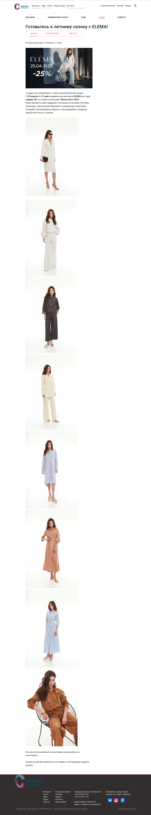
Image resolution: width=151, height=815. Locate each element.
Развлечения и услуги (58, 17)
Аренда (128, 6)
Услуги (49, 6)
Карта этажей (60, 802)
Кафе (43, 6)
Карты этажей (59, 6)
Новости (122, 17)
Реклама (120, 6)
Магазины (36, 6)
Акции (102, 17)
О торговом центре (107, 6)
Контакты (59, 799)
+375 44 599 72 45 (82, 794)
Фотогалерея (52, 33)
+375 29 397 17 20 (82, 797)
